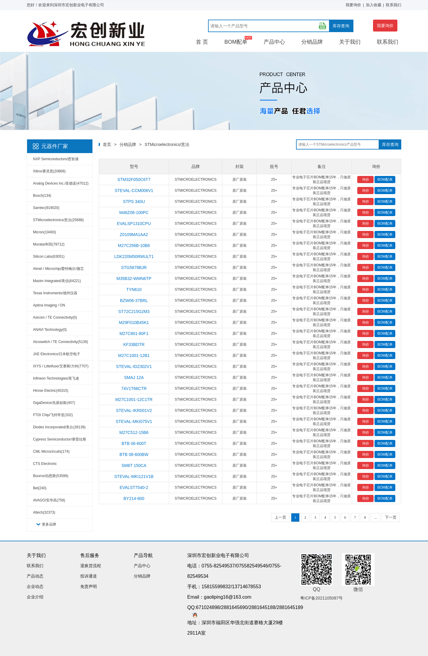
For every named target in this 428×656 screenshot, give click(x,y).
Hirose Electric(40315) (50, 390)
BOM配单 (235, 42)
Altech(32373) (44, 512)
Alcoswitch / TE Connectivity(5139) (60, 342)
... (375, 517)
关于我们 (350, 42)
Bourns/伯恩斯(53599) (50, 476)
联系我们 (393, 5)
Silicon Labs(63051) (48, 256)
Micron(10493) (44, 232)
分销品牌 (312, 42)
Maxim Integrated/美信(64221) (57, 281)
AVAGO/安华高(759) (49, 500)
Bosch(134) (42, 196)
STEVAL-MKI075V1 (134, 421)
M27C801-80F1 (133, 333)
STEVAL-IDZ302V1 (134, 366)
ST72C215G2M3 (134, 311)
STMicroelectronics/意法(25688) (58, 220)
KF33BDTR (134, 344)
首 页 (202, 42)
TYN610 (133, 289)
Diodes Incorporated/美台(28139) (59, 427)
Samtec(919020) (46, 208)
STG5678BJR (134, 267)
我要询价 (353, 5)
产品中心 (274, 42)
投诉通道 (88, 576)
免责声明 (88, 586)
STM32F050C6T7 (133, 179)
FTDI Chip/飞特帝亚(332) (53, 415)
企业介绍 (35, 596)
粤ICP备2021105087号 (321, 598)
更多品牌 (49, 524)
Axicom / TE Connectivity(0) (55, 317)
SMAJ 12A (134, 377)
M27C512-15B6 (134, 432)
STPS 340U (134, 201)
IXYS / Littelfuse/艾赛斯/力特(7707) (61, 366)
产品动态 (35, 576)
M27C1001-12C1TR (133, 399)
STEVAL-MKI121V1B (134, 476)
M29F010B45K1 (134, 322)
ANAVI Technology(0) (50, 330)
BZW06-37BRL (134, 300)
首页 (107, 144)
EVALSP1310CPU (134, 223)
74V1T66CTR (134, 388)
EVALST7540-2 (133, 487)
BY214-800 (134, 498)
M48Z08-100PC (134, 212)
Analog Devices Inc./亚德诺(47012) (61, 183)
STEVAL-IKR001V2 (134, 410)
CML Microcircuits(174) (51, 451)
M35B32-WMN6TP (134, 278)
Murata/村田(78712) (48, 244)
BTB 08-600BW (133, 454)
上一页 (280, 517)
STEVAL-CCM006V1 (134, 190)
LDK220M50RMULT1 (134, 256)
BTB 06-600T (134, 443)
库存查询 (341, 25)
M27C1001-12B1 (134, 355)
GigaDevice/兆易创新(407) (54, 403)
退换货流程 (90, 565)
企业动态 (35, 586)
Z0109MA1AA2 (134, 234)
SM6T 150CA (134, 465)
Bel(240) (39, 488)
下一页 (390, 517)
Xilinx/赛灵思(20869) (49, 171)
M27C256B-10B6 (134, 245)
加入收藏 (373, 5)
